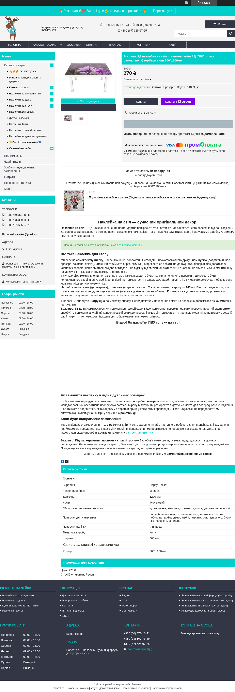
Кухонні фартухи (19, 87)
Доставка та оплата (81, 44)
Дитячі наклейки (19, 118)
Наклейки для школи (21, 111)
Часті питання (13, 161)
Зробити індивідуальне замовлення (19, 169)
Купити (141, 101)
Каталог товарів (44, 44)
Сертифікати (129, 610)
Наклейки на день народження (28, 136)
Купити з (178, 102)
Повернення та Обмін (18, 182)
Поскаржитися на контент (135, 688)
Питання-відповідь (73, 610)
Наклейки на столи (20, 105)
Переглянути (162, 11)
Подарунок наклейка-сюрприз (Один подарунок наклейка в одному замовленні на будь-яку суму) (152, 197)
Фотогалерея (130, 605)
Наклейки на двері (20, 99)
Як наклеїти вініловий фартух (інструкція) (206, 595)
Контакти (144, 44)
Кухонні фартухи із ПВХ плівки (20, 605)
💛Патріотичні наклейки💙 (25, 142)
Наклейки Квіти (18, 124)
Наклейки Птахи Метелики (25, 130)
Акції (172, 44)
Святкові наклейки (20, 148)
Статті (8, 188)
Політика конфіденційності (167, 688)
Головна (14, 44)
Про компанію (13, 155)
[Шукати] (231, 33)
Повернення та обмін (75, 600)
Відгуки (126, 595)
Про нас (115, 44)
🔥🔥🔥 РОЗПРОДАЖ (22, 71)
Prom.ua (136, 684)
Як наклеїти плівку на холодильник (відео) (207, 600)
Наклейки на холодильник (25, 93)
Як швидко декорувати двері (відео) (203, 610)
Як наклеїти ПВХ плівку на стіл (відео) (204, 605)
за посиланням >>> (130, 245)
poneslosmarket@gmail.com (22, 234)
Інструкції (10, 177)
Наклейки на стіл (12, 610)
